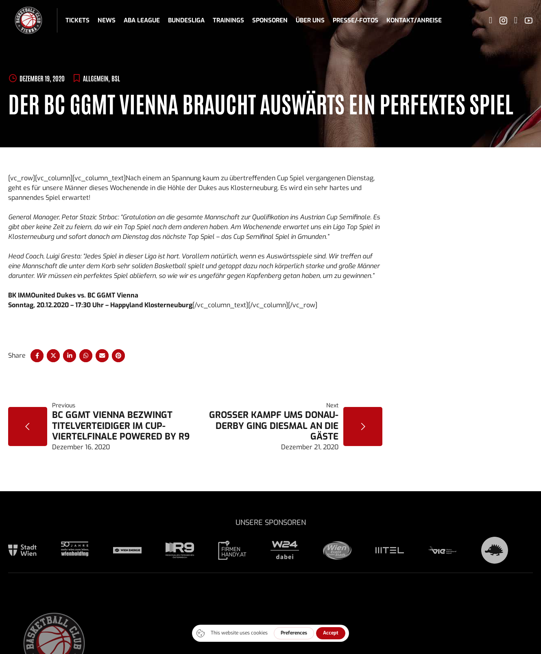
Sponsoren (270, 20)
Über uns (310, 20)
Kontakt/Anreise (414, 20)
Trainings (228, 20)
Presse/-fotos (355, 20)
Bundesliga (186, 20)
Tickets (77, 20)
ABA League (142, 20)
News (107, 20)
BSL (115, 78)
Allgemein (95, 78)
